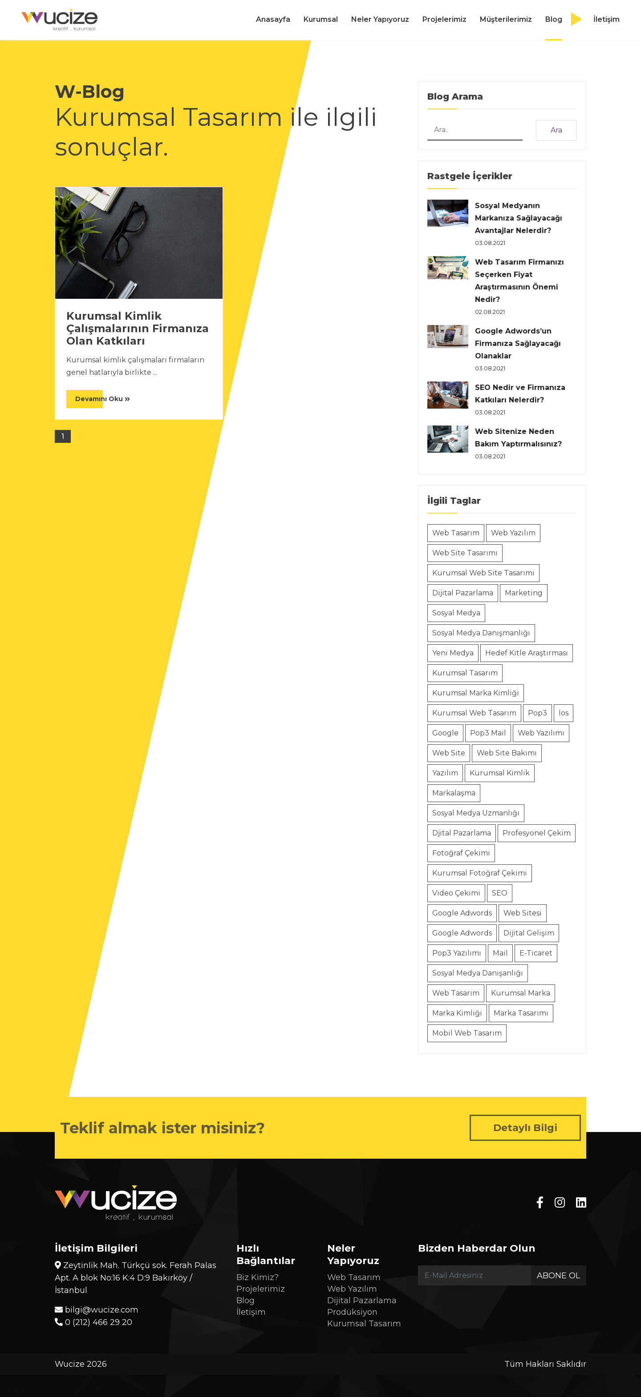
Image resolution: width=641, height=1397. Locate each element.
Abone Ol (558, 1276)
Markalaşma (453, 793)
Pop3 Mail (488, 733)
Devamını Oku (102, 399)
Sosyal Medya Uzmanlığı (475, 813)
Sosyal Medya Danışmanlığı (481, 633)
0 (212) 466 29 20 (93, 1322)
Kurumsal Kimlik (500, 773)
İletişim (606, 19)
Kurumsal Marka (520, 993)
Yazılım (445, 773)
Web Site (448, 753)
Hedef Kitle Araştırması (526, 653)
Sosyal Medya (456, 613)
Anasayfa (273, 19)
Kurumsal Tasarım (465, 673)
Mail (500, 953)
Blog (553, 19)
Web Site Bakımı (507, 753)
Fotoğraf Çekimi (461, 853)
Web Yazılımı (541, 733)
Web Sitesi (522, 913)
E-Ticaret (535, 953)
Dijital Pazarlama (462, 593)
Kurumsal (321, 19)
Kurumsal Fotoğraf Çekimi (479, 873)
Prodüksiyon (352, 1312)
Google (445, 733)
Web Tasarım (455, 533)
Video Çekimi (456, 893)
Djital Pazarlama (461, 833)
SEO (499, 893)
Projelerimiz (444, 19)
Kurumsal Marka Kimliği (475, 693)
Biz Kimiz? (257, 1277)
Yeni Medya (453, 653)
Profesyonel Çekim (537, 833)
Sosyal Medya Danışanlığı (477, 973)
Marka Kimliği (457, 1013)
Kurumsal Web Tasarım (474, 713)
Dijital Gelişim (528, 933)
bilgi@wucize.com (96, 1310)
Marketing (524, 593)
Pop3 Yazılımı (456, 953)
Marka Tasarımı (521, 1013)
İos (563, 713)
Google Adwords (462, 913)
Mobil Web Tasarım (467, 1033)
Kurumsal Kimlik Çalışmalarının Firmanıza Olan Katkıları (137, 328)
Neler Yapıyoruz (380, 19)
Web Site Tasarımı (465, 553)
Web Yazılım (513, 533)
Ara (556, 130)
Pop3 (537, 713)
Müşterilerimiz (506, 19)
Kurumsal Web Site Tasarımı (483, 573)
